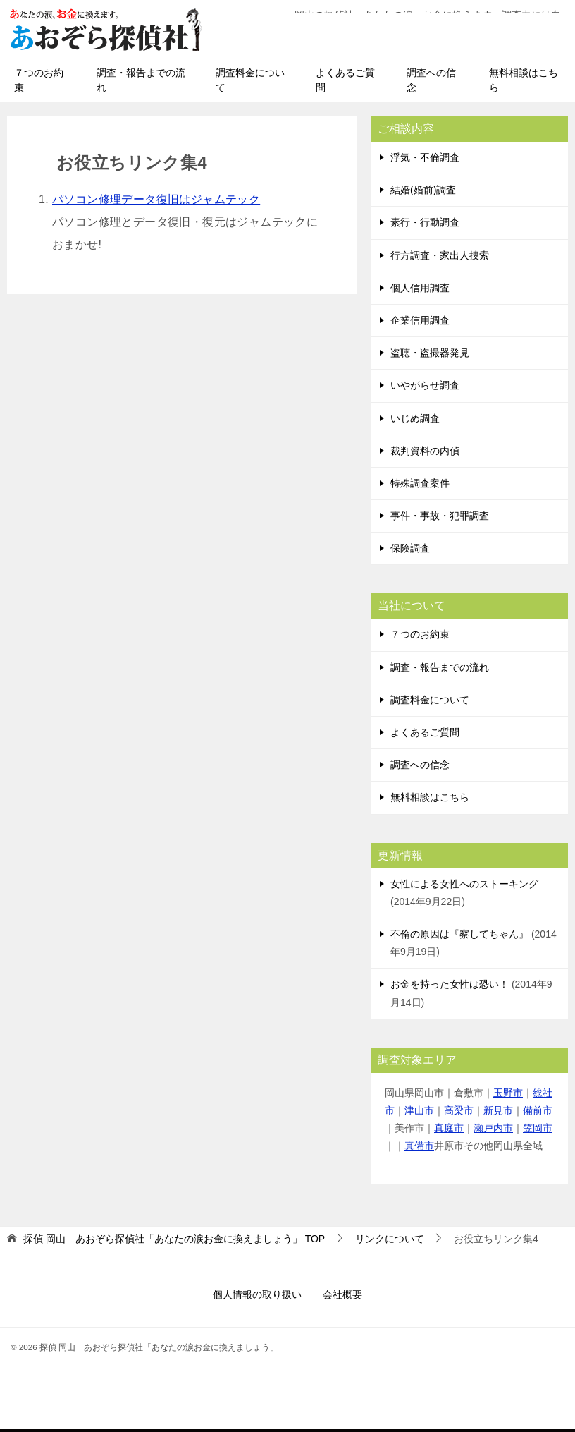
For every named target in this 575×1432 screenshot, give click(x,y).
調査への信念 (431, 83)
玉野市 (508, 1095)
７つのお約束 (38, 83)
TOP (174, 1241)
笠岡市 (537, 1130)
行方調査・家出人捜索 (439, 258)
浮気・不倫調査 (424, 160)
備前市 (537, 1113)
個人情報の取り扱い (257, 1297)
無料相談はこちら (523, 83)
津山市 (419, 1113)
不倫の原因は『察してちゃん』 (459, 936)
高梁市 (459, 1113)
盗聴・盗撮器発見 (429, 355)
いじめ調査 (415, 421)
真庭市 (449, 1130)
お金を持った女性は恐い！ (449, 987)
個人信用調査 (420, 290)
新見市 (498, 1113)
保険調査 (410, 551)
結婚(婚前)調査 (423, 192)
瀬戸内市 (493, 1130)
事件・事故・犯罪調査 (439, 518)
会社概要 (342, 1297)
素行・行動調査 (424, 225)
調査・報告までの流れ (141, 83)
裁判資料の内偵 (424, 453)
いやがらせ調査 (424, 388)
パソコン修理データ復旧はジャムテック (156, 202)
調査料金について (250, 83)
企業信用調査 (420, 323)
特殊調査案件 (420, 486)
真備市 (419, 1148)
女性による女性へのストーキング (464, 886)
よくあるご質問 (345, 83)
